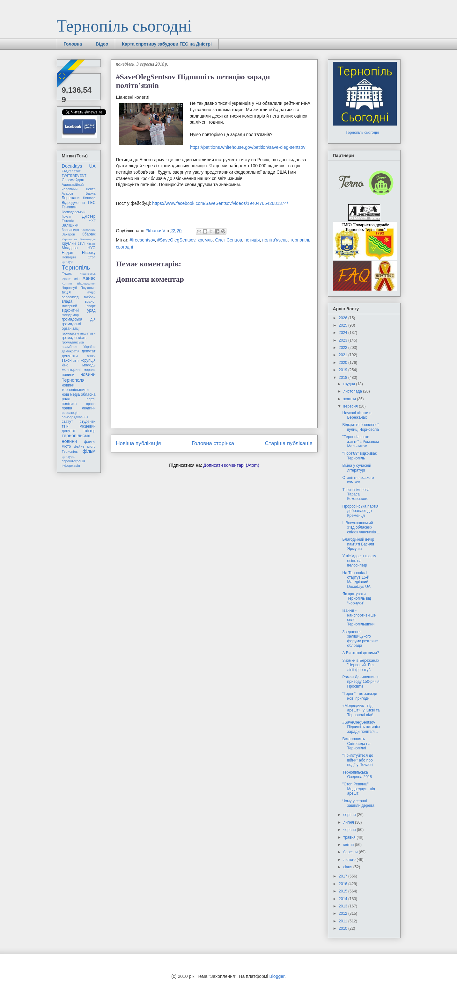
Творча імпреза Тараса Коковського (355, 494)
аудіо (91, 292)
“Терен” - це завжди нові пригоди (359, 695)
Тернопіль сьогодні (124, 26)
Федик (67, 273)
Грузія (66, 216)
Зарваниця (70, 230)
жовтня (350, 399)
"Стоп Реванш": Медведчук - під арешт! (358, 789)
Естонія (68, 221)
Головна (73, 44)
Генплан (69, 207)
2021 (343, 355)
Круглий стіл (73, 243)
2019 (343, 370)
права (90, 404)
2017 (343, 876)
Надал (67, 252)
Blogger (276, 976)
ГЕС (91, 202)
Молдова (70, 248)
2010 (343, 928)
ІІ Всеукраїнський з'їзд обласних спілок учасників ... (361, 527)
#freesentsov (142, 239)
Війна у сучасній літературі (356, 467)
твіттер (89, 431)
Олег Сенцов (228, 239)
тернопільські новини (76, 438)
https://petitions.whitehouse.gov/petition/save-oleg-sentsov (248, 147)
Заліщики (70, 225)
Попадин (69, 257)
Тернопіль (76, 267)
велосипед (70, 297)
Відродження (73, 202)
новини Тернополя (79, 377)
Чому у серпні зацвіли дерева (358, 803)
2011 (343, 921)
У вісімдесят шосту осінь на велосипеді (359, 560)
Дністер (88, 216)
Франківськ (88, 273)
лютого (350, 859)
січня (348, 867)
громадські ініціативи (79, 333)
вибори (90, 297)
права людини (79, 408)
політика (69, 403)
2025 (343, 325)
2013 (343, 906)
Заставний (88, 230)
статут (67, 421)
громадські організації (71, 326)
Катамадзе (88, 239)
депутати (70, 356)
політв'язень (275, 239)
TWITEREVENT (74, 175)
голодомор (70, 315)
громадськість (74, 338)
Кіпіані (91, 243)
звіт (76, 360)
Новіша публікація (138, 443)
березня (350, 852)
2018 (343, 377)
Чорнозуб (69, 288)
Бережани (71, 198)
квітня (349, 844)
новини (68, 374)
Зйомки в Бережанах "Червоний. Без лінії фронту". (360, 665)
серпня (350, 814)
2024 (343, 332)
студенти (88, 421)
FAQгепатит (71, 171)
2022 (343, 347)
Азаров (67, 193)
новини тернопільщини (75, 387)
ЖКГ (91, 221)
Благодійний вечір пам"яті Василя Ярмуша (358, 544)
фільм (89, 451)
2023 (343, 340)
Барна (90, 193)
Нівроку (88, 252)
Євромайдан (73, 180)
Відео (102, 44)
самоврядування (75, 417)
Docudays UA (79, 166)
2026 (343, 318)
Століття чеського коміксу (358, 479)
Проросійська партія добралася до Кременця (360, 511)
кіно (65, 365)
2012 (343, 913)
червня (350, 829)
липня (349, 822)
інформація (71, 465)
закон (67, 360)
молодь (88, 365)
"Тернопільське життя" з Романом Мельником (360, 441)
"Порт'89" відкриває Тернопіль (359, 455)
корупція (87, 360)
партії (91, 399)
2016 (343, 884)
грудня (349, 384)
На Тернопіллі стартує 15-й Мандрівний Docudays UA (356, 580)
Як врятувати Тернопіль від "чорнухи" (356, 598)
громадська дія (79, 319)
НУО (91, 248)
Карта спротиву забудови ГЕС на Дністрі (167, 44)
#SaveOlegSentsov (176, 239)
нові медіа (71, 394)
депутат (88, 351)
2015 (343, 891)
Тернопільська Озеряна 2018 (357, 774)
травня (350, 837)
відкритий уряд (79, 310)
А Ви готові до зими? (360, 653)
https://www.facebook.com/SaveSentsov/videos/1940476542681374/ (220, 203)
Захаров (68, 234)
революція (70, 413)
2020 (343, 362)
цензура (68, 456)
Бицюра (89, 198)
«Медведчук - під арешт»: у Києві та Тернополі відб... (361, 710)
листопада (353, 391)
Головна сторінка (213, 443)
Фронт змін (71, 278)
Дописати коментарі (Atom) (231, 465)
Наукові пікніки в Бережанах (356, 415)
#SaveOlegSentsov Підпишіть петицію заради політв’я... (361, 727)
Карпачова (69, 239)
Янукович (87, 288)
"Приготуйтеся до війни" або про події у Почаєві (357, 760)
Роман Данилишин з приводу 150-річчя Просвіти (360, 682)
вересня (351, 406)
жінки (91, 356)
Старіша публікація (289, 443)
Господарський (73, 212)
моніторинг (71, 369)
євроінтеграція (73, 461)
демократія (70, 351)
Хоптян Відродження (79, 283)
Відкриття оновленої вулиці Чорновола (360, 426)
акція (66, 292)
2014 (343, 899)
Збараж (89, 234)
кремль (205, 239)
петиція (252, 239)
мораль (89, 370)
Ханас (89, 278)
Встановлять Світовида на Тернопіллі (356, 743)
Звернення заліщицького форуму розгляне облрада (360, 639)
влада (67, 301)
